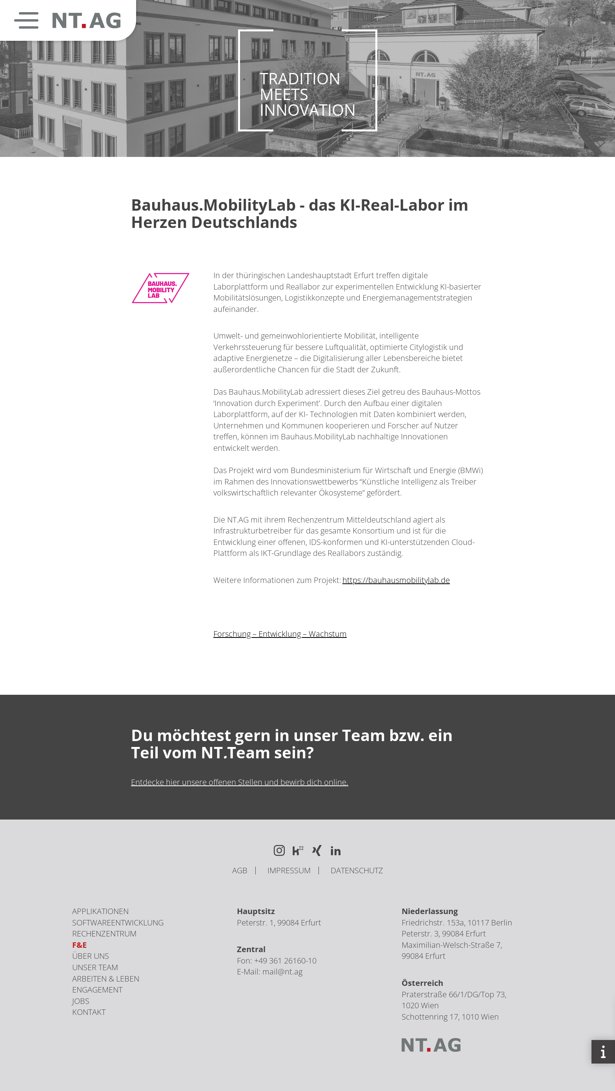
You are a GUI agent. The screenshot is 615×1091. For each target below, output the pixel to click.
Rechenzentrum (104, 933)
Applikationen (100, 911)
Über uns (90, 956)
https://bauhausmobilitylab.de (396, 582)
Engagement (97, 989)
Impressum (289, 870)
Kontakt (89, 1012)
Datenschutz (357, 870)
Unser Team (95, 967)
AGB (239, 870)
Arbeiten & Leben (105, 978)
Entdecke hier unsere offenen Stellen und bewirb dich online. (239, 782)
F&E (79, 945)
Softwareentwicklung (118, 922)
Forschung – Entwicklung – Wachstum (280, 637)
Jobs (80, 1001)
